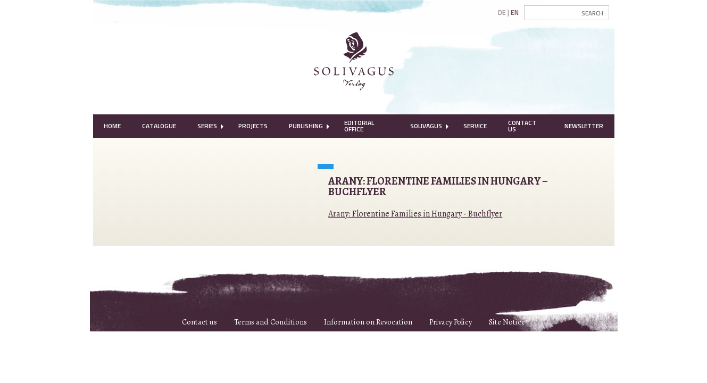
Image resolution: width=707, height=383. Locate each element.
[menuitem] (112, 126)
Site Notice (507, 322)
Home (112, 126)
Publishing (306, 126)
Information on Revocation (368, 322)
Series (207, 126)
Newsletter (583, 126)
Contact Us (522, 126)
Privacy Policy (450, 322)
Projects (253, 126)
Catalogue (159, 126)
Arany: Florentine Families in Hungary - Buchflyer (415, 214)
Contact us (199, 322)
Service (475, 126)
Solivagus (426, 126)
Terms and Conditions (270, 322)
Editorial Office (359, 126)
